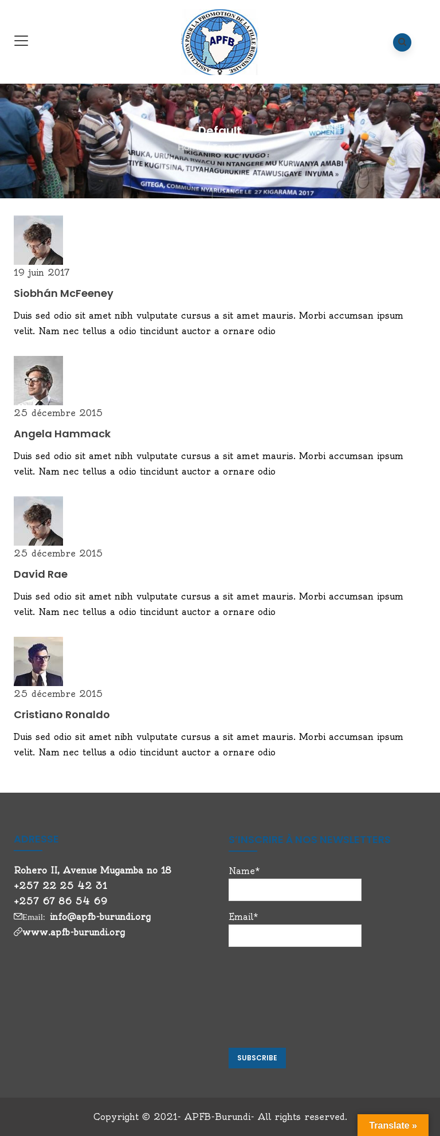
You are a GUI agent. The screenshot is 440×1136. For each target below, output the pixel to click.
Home (191, 147)
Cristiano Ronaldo (62, 714)
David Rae (41, 574)
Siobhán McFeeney (63, 293)
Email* (295, 929)
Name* (295, 883)
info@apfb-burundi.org (100, 916)
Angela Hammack (62, 433)
